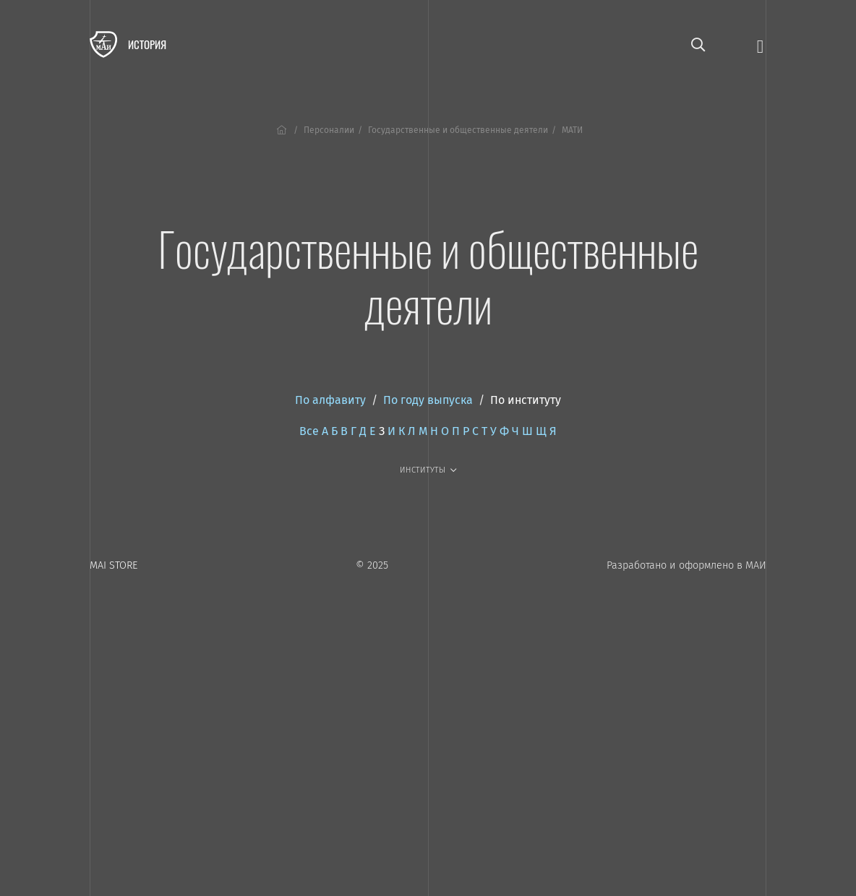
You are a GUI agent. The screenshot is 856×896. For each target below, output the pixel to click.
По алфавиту (330, 400)
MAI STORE (113, 565)
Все (309, 431)
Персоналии (329, 130)
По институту (525, 400)
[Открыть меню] (760, 45)
